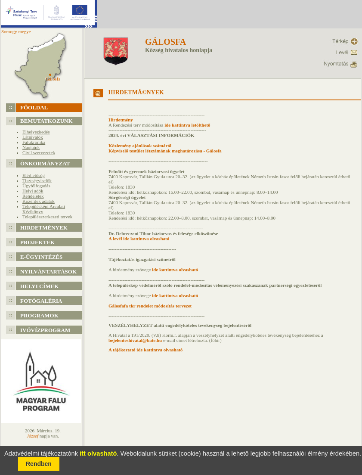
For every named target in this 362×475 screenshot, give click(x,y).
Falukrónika (33, 142)
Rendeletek (32, 196)
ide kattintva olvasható (174, 269)
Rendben (39, 463)
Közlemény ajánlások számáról (139, 145)
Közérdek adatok (38, 201)
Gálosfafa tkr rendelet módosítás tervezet (150, 305)
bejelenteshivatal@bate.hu (135, 340)
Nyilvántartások (48, 271)
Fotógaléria (41, 301)
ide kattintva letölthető (187, 124)
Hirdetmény (120, 119)
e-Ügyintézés (41, 257)
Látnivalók (32, 137)
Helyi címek (39, 286)
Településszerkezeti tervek (47, 216)
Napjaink (31, 147)
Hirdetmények (44, 227)
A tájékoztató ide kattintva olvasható (145, 349)
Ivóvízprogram (45, 330)
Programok (39, 315)
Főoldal (34, 107)
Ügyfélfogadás (36, 185)
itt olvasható (98, 453)
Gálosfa (165, 42)
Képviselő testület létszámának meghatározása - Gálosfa (165, 150)
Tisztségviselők (37, 180)
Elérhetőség (33, 175)
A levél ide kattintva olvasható (138, 238)
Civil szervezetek (38, 152)
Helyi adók (32, 190)
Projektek (37, 242)
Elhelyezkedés (36, 131)
